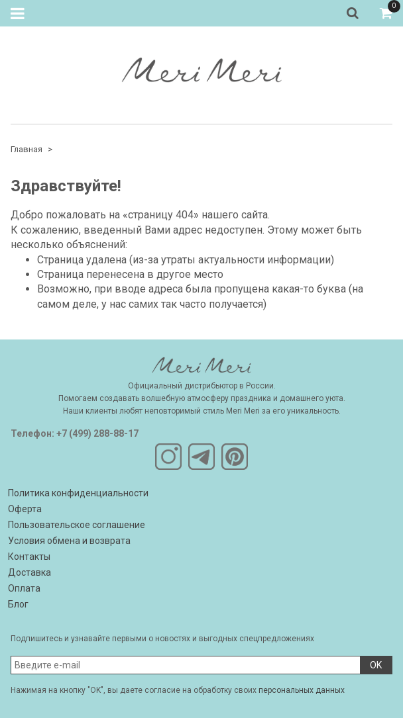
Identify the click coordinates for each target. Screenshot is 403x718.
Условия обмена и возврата (69, 540)
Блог (18, 604)
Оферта (25, 509)
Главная (26, 149)
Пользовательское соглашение (76, 524)
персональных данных (302, 690)
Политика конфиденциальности (78, 493)
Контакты (29, 556)
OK (376, 665)
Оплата (24, 588)
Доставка (29, 572)
